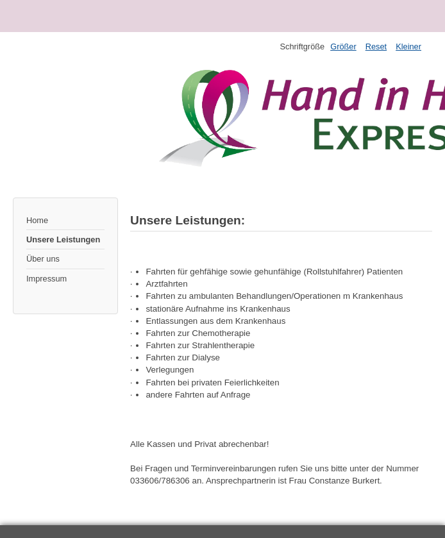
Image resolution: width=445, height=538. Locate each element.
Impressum (46, 278)
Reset (376, 46)
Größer (343, 46)
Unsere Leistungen (63, 239)
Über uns (43, 259)
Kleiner (408, 46)
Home (37, 220)
